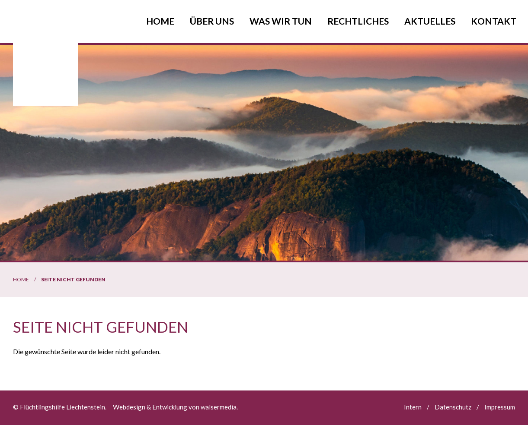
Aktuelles (429, 21)
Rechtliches (358, 21)
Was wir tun (281, 21)
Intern (413, 407)
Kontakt (493, 21)
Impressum (499, 407)
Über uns (212, 21)
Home (160, 21)
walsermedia (219, 407)
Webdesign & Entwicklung (150, 407)
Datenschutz (453, 407)
